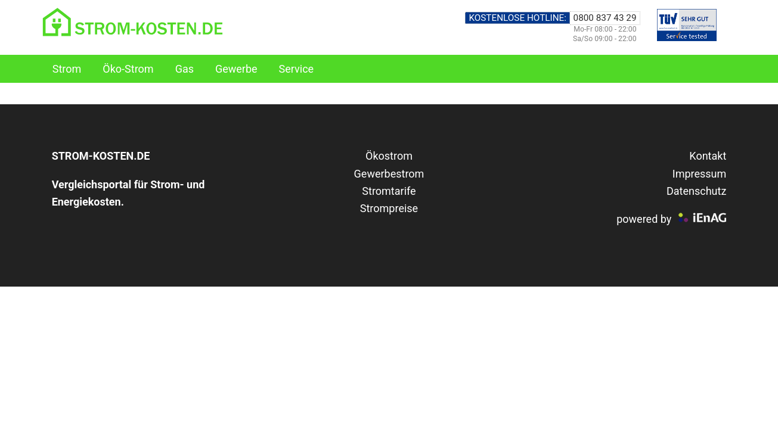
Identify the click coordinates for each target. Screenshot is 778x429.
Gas (184, 69)
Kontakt (707, 156)
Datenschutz (696, 191)
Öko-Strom (128, 69)
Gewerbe (236, 69)
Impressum (699, 173)
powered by (643, 219)
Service (296, 69)
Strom (67, 69)
